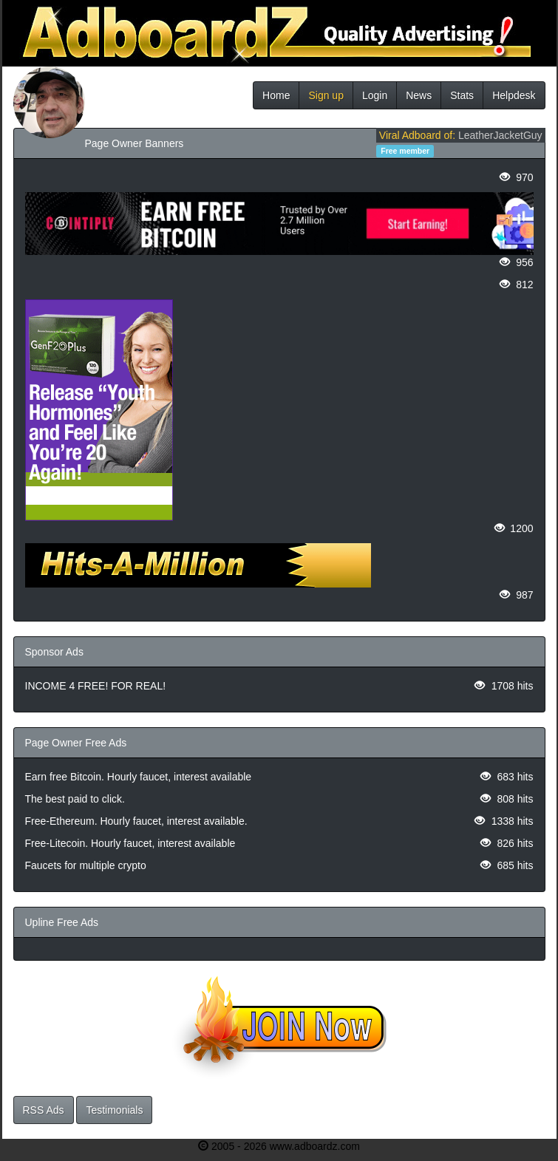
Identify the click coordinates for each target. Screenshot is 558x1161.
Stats (462, 95)
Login (374, 95)
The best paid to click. (75, 799)
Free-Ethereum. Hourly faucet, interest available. (136, 821)
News (419, 95)
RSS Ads (43, 1110)
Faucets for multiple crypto (85, 865)
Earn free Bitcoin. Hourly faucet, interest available (138, 777)
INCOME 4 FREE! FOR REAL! (95, 686)
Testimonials (114, 1110)
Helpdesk (513, 95)
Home (276, 95)
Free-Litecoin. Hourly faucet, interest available (130, 843)
